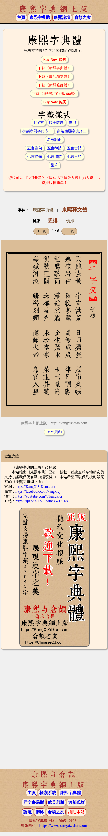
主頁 (21, 17)
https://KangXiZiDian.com (35, 487)
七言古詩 (74, 157)
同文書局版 (33, 802)
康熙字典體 (43, 210)
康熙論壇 (62, 17)
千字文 (38, 122)
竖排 (53, 220)
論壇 (27, 812)
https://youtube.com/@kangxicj (38, 496)
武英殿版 (56, 802)
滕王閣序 (56, 122)
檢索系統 (47, 792)
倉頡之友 (82, 17)
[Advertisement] (54, 711)
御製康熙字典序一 (37, 131)
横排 (70, 220)
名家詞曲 (54, 140)
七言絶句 (34, 157)
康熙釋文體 (74, 210)
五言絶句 (34, 148)
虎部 (72, 122)
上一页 (41, 231)
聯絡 (40, 812)
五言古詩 (74, 148)
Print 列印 (54, 432)
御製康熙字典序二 (72, 131)
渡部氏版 (76, 802)
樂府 (54, 165)
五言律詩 (54, 148)
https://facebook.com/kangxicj (37, 491)
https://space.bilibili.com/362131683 (42, 501)
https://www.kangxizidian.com (63, 825)
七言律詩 (54, 157)
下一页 (69, 231)
